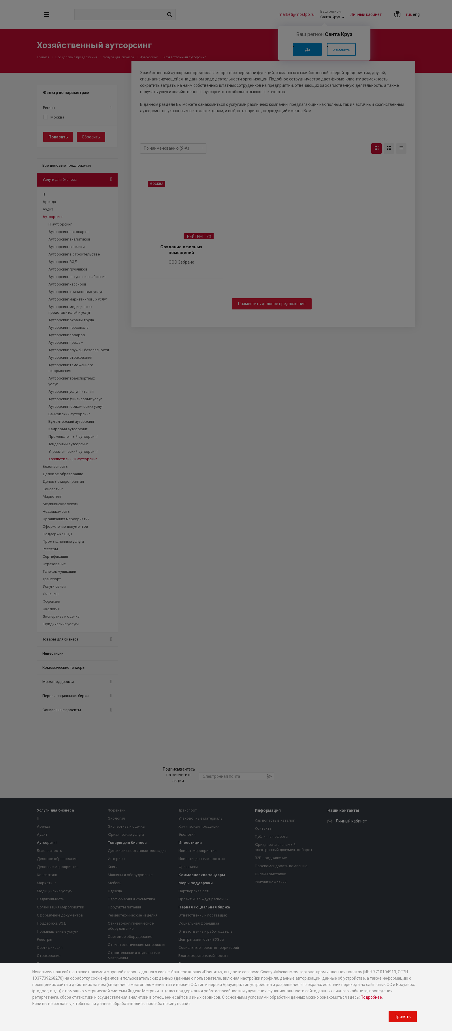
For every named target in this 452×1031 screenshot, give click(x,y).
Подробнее (371, 997)
